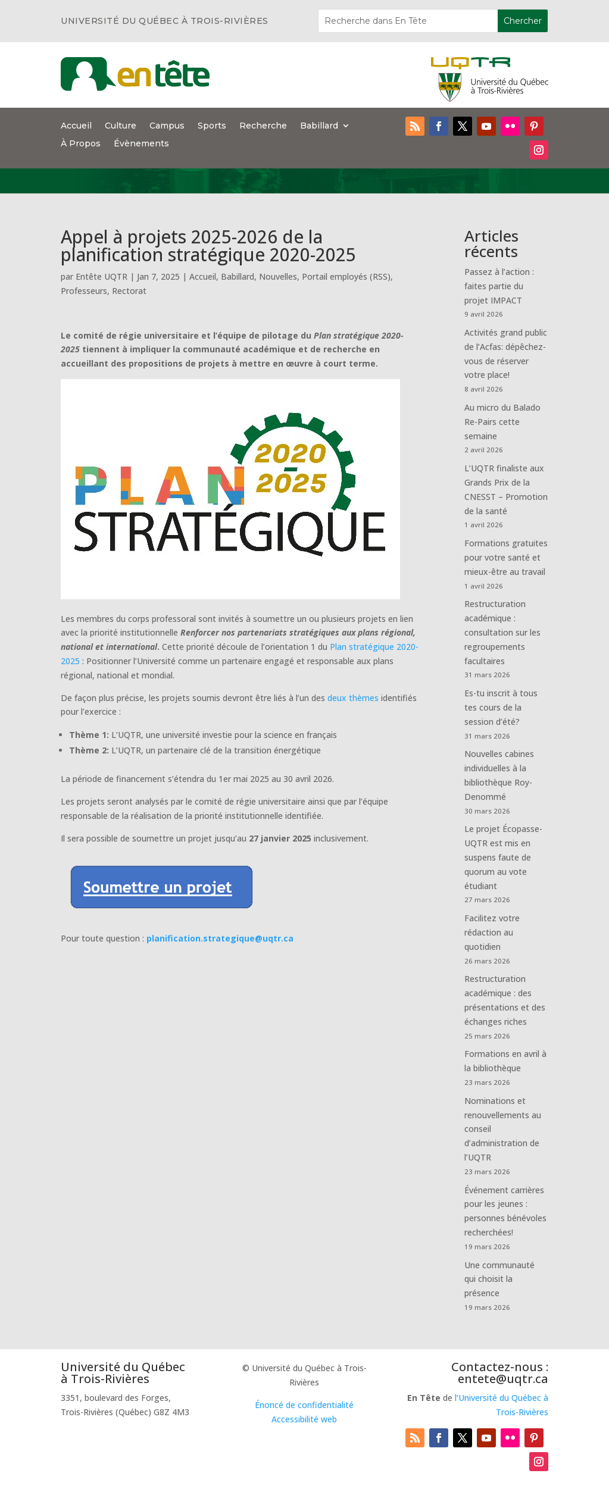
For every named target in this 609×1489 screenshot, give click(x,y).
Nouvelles (278, 276)
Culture (120, 126)
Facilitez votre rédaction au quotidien (492, 932)
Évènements (141, 144)
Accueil (76, 126)
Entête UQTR (101, 276)
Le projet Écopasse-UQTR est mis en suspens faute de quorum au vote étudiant (503, 857)
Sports (212, 126)
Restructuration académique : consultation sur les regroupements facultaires (502, 632)
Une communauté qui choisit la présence (499, 1279)
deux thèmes (353, 697)
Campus (167, 126)
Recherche (263, 126)
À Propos (81, 144)
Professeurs (84, 290)
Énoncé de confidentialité (304, 1404)
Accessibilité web (304, 1419)
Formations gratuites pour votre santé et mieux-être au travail (506, 557)
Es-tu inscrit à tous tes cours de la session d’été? (501, 707)
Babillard (319, 126)
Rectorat (129, 290)
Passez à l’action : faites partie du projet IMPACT (499, 286)
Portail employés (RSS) (346, 276)
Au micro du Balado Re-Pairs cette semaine (502, 422)
